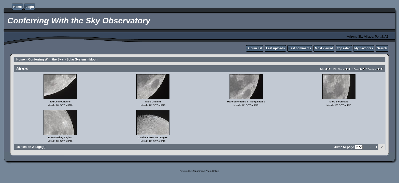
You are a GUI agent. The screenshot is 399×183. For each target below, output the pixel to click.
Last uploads (275, 48)
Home (17, 7)
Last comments (300, 48)
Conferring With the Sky (45, 59)
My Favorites (363, 48)
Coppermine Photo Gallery (205, 171)
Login (29, 7)
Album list (254, 48)
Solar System (76, 59)
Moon (93, 59)
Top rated (344, 48)
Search (382, 48)
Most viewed (324, 48)
